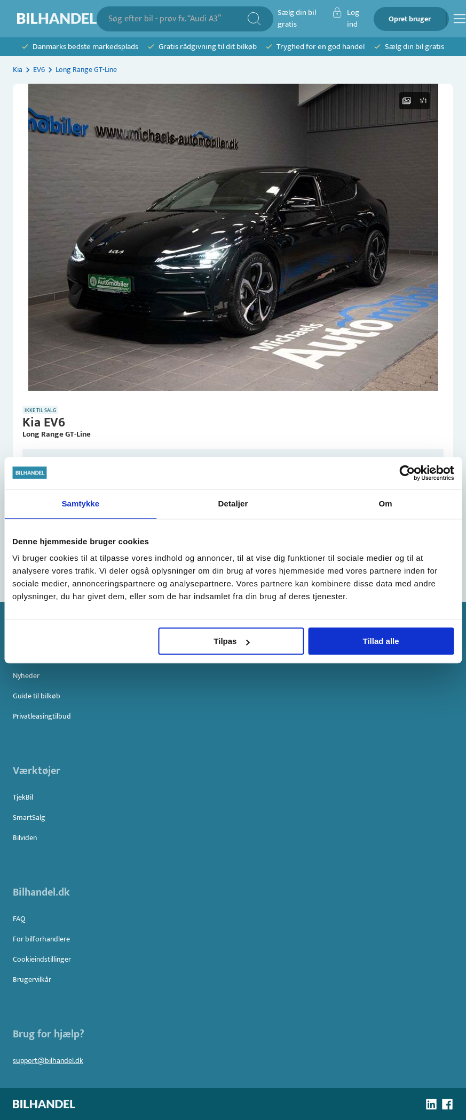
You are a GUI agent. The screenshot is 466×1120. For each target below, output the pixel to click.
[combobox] (177, 19)
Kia (17, 69)
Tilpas (231, 641)
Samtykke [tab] (80, 503)
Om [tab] (385, 503)
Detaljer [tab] (233, 503)
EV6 (39, 69)
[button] (233, 237)
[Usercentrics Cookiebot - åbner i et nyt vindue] (407, 473)
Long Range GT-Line (86, 69)
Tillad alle (381, 641)
